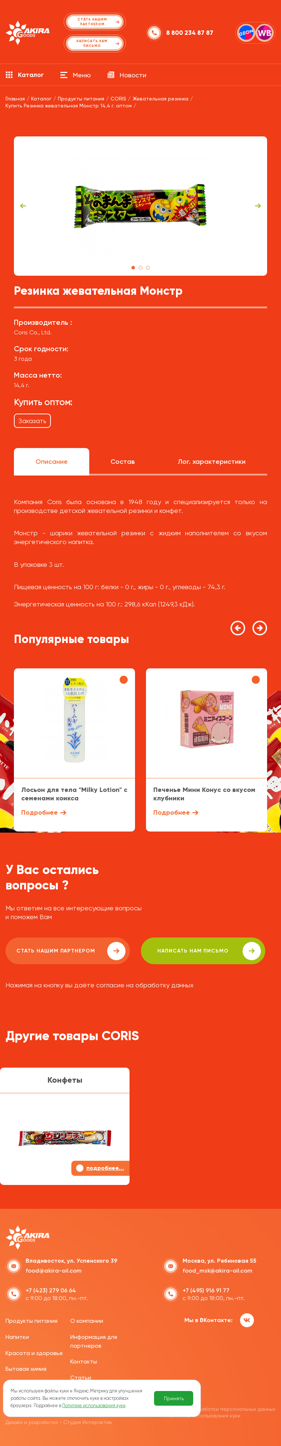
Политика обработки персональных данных (221, 1409)
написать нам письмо (209, 951)
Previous (23, 206)
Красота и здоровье (34, 1353)
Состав (122, 462)
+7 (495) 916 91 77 (206, 1290)
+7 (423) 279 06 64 (51, 1290)
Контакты (83, 1361)
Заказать (32, 421)
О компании (86, 1320)
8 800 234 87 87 (189, 33)
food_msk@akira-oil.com (217, 1270)
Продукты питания (31, 1320)
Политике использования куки (93, 1405)
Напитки (17, 1336)
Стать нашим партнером (70, 951)
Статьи (80, 1377)
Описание (51, 462)
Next (257, 206)
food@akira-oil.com (54, 1270)
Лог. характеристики (212, 462)
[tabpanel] (140, 206)
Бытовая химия (25, 1368)
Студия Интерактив (87, 1422)
